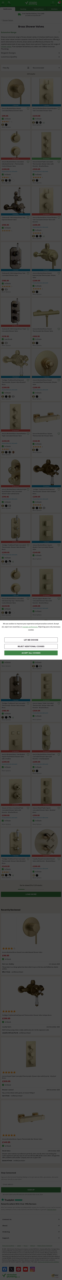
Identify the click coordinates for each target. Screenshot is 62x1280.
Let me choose (31, 640)
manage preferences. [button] (30, 627)
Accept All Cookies (31, 653)
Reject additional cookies (31, 646)
